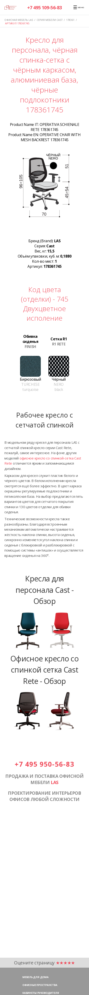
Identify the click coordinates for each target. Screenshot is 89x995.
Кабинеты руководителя (40, 993)
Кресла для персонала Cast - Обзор (44, 589)
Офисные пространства (39, 985)
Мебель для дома (35, 977)
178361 (70, 20)
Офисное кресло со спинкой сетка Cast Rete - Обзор (44, 669)
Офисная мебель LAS (18, 20)
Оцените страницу (44, 963)
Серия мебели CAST (50, 20)
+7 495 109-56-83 (44, 7)
